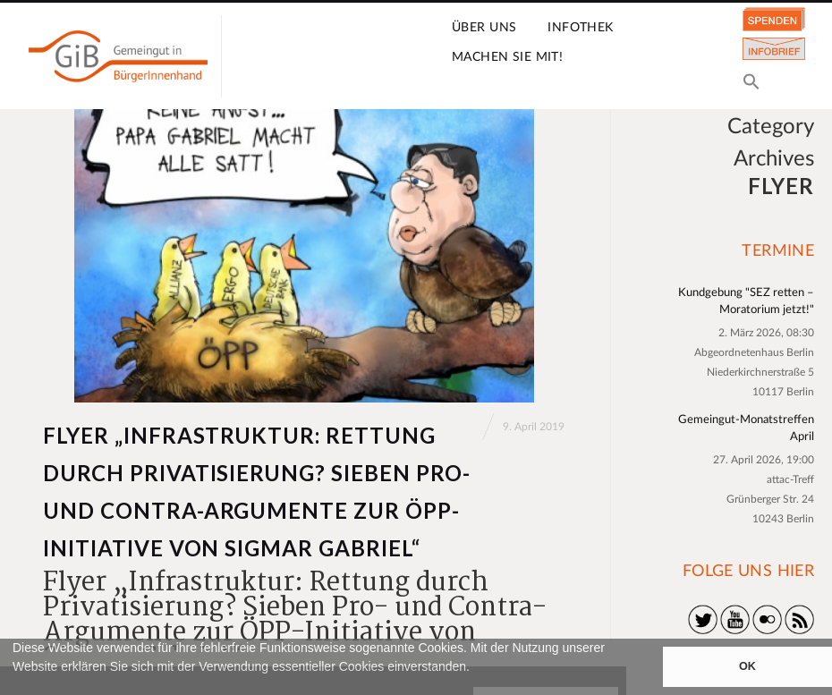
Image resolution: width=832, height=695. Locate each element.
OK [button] (747, 666)
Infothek (580, 27)
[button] (15, 687)
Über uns (484, 27)
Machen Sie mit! (507, 57)
